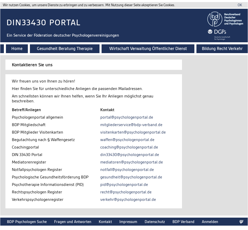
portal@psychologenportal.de (126, 117)
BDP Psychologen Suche (27, 221)
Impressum (128, 221)
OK (240, 5)
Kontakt (105, 221)
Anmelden (210, 221)
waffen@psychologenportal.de (127, 139)
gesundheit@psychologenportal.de (131, 177)
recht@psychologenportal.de (126, 192)
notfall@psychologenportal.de (127, 169)
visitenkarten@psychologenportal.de (133, 132)
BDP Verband (183, 221)
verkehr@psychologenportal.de (128, 199)
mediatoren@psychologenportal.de (131, 162)
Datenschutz (155, 221)
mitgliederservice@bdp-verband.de (131, 124)
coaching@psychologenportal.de (129, 147)
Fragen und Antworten (72, 221)
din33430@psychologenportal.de (129, 154)
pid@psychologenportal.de (124, 184)
